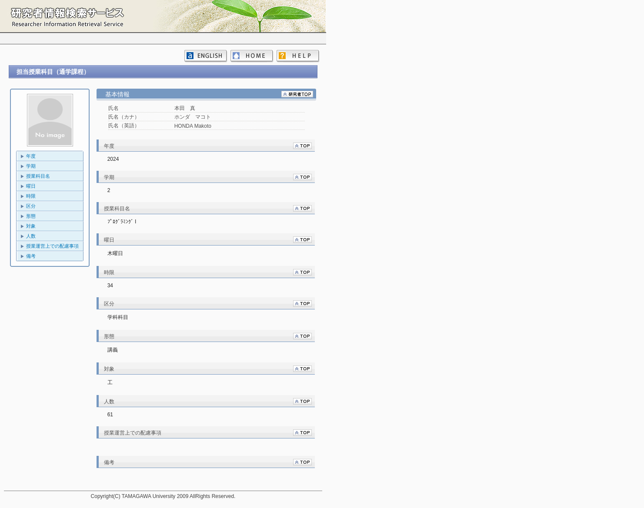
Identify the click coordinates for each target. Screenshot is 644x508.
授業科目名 (38, 176)
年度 (31, 156)
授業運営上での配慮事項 (52, 246)
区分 (31, 206)
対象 (31, 226)
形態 (31, 216)
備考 (31, 256)
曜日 (31, 186)
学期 (31, 166)
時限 (31, 196)
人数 (31, 236)
